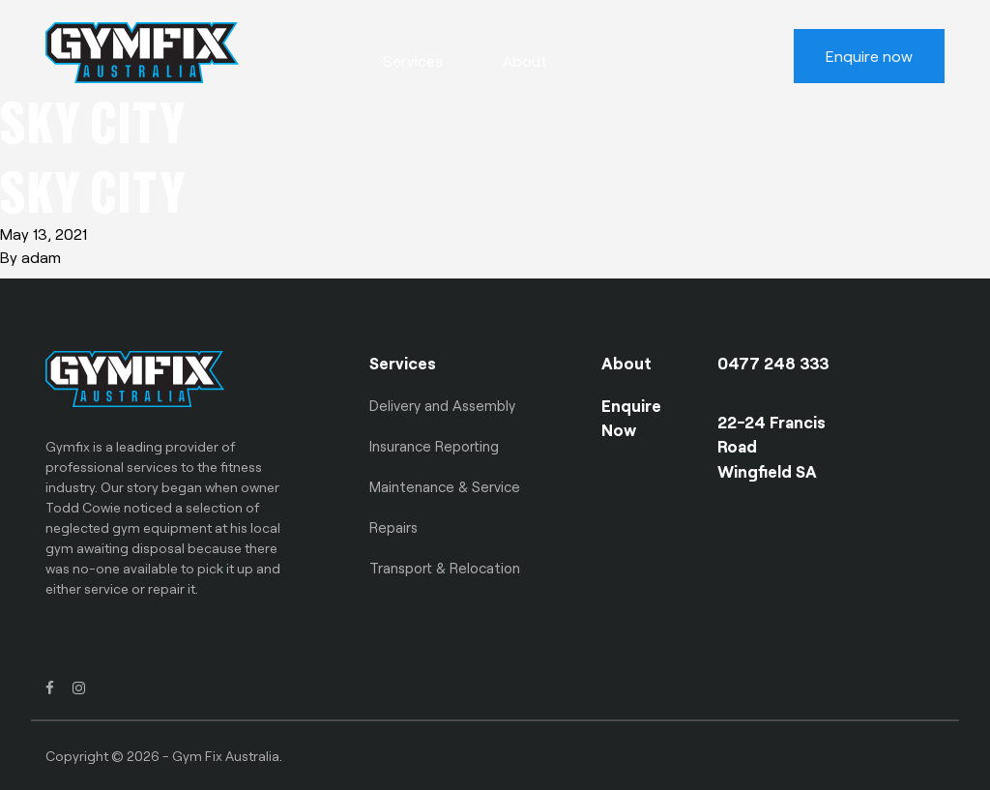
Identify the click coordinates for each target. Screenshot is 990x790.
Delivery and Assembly (442, 405)
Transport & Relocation (444, 567)
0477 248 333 (773, 362)
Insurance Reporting (434, 445)
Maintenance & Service (444, 486)
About (525, 60)
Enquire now (869, 55)
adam (41, 257)
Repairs (393, 527)
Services (413, 60)
